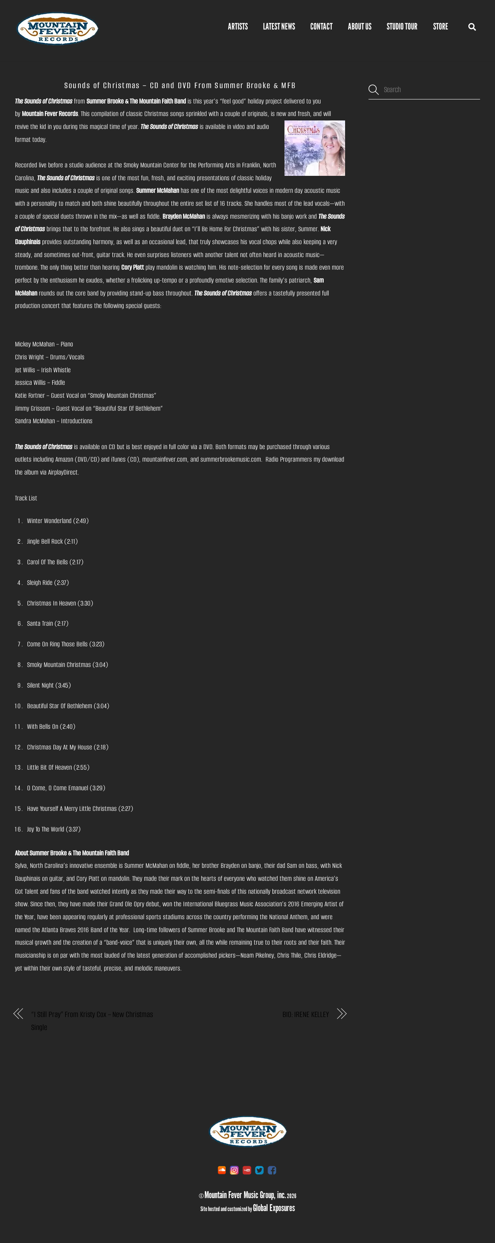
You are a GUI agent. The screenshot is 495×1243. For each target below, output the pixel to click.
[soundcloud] (222, 1170)
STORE (440, 26)
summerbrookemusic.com (230, 459)
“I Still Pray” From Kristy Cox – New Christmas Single (92, 1021)
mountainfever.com (164, 459)
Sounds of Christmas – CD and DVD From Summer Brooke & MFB (180, 85)
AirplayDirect (63, 472)
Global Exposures (274, 1207)
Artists (238, 26)
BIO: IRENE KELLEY (305, 1014)
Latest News (279, 26)
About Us (359, 26)
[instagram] (234, 1170)
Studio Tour (402, 26)
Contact (321, 26)
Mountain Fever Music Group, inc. (245, 1194)
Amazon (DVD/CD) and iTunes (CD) (97, 459)
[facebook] (272, 1170)
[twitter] (259, 1170)
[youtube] (247, 1170)
